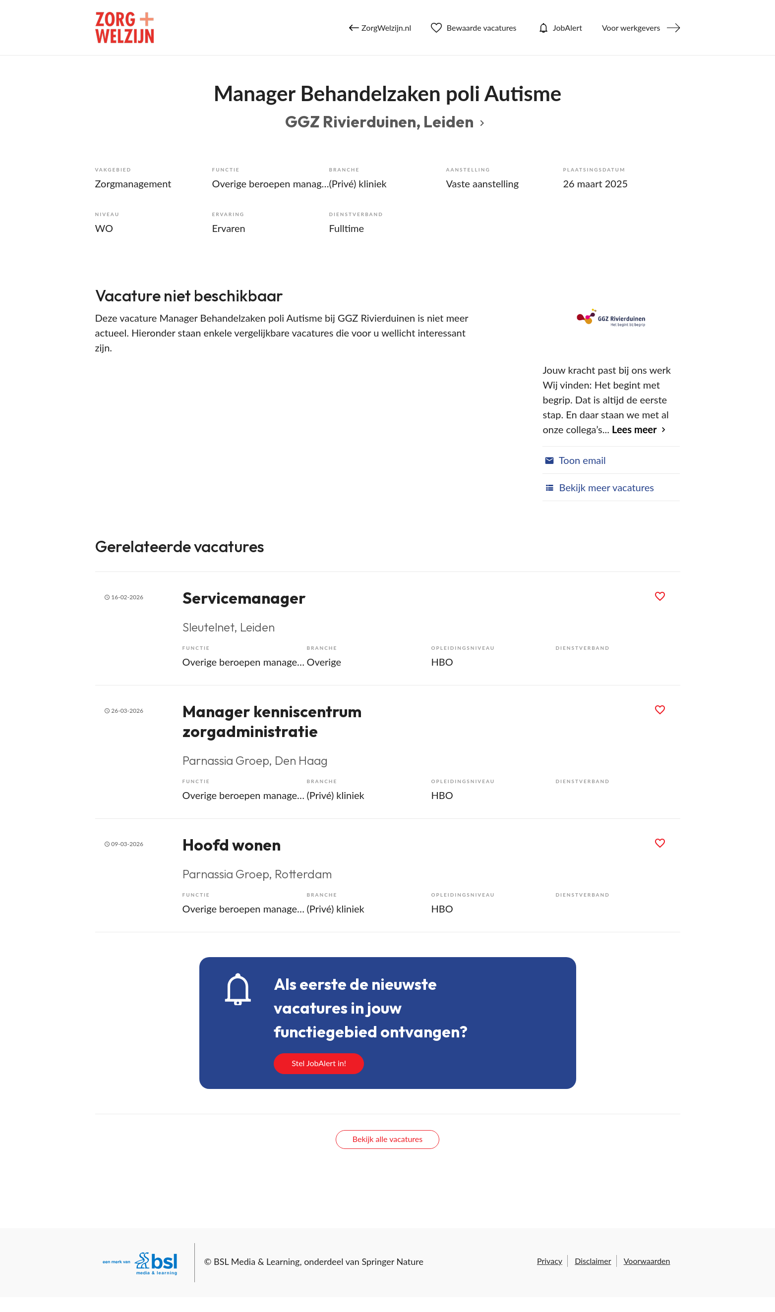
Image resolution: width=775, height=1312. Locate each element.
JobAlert (559, 28)
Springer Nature (392, 1261)
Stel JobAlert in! (319, 1063)
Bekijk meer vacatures (598, 487)
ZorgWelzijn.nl (380, 28)
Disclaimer (593, 1260)
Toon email (573, 460)
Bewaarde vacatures (473, 28)
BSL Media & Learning (256, 1261)
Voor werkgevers (631, 27)
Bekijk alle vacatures (387, 1138)
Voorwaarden (647, 1260)
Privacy (549, 1260)
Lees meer (634, 429)
